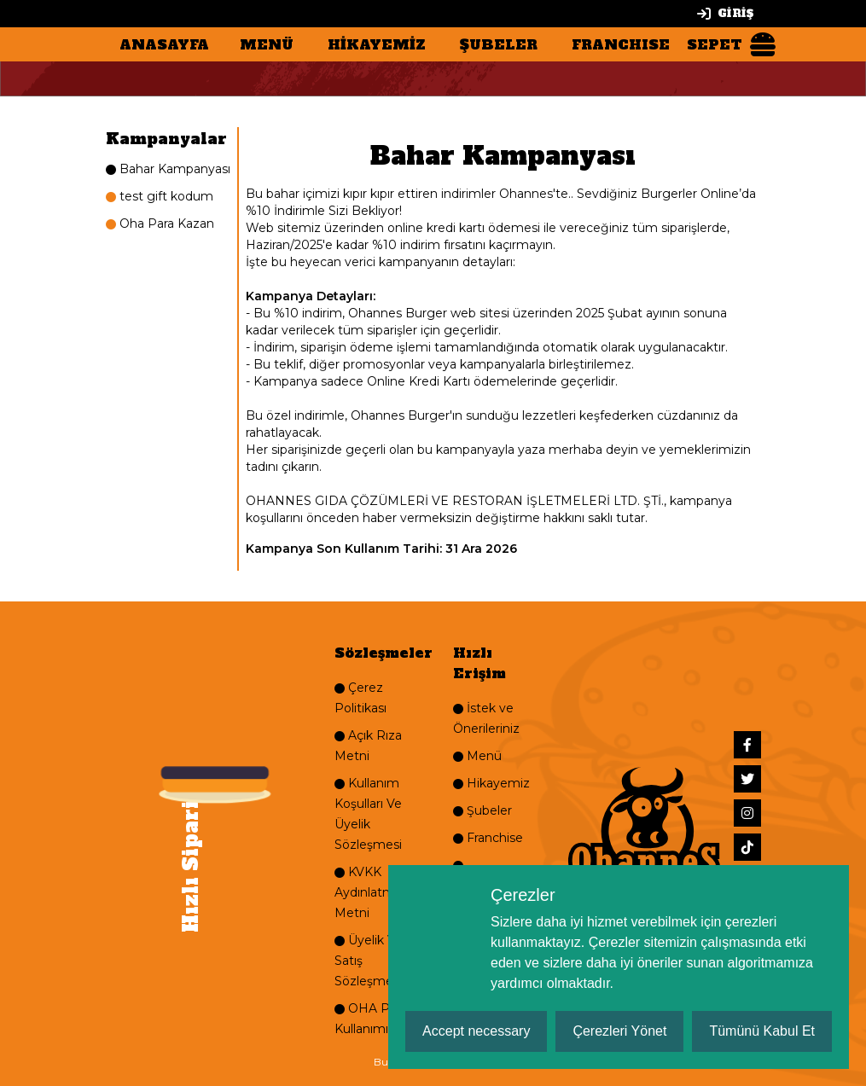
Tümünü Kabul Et (762, 1031)
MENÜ (267, 44)
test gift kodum (159, 196)
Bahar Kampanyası (168, 169)
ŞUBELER (499, 44)
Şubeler (482, 810)
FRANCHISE (621, 44)
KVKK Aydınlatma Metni (368, 892)
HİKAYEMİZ (377, 44)
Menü (477, 756)
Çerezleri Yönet (619, 1031)
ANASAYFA (164, 44)
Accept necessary (476, 1031)
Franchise (488, 837)
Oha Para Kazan (160, 223)
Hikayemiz (491, 783)
